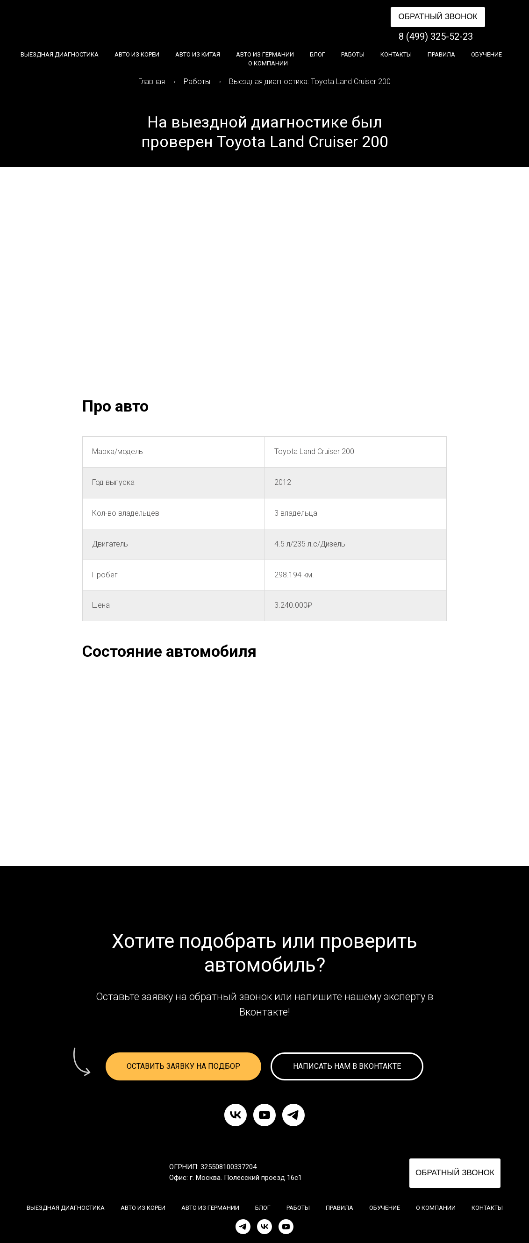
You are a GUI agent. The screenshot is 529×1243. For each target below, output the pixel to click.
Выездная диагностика (60, 54)
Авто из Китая (197, 54)
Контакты (396, 54)
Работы (353, 54)
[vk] (235, 1115)
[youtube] (264, 1115)
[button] (438, 17)
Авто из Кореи (136, 54)
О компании (268, 63)
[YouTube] (286, 1226)
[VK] (264, 1226)
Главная (151, 81)
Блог (317, 54)
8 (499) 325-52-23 (436, 36)
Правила (441, 54)
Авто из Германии (265, 54)
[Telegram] (243, 1226)
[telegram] (293, 1115)
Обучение (486, 54)
